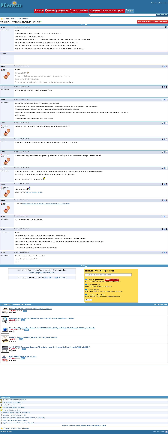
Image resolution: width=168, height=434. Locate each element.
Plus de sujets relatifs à (84, 425)
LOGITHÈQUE (62, 10)
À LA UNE (39, 10)
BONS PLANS (95, 10)
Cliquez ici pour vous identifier (41, 272)
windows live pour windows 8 (12, 405)
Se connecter (163, 3)
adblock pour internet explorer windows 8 (15, 420)
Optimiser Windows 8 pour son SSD (14, 407)
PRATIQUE (50, 10)
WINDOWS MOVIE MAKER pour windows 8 (16, 412)
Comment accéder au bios (34, 192)
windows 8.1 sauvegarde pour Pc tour (14, 415)
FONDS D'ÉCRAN (110, 10)
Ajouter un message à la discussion (152, 22)
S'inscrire (154, 3)
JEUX (121, 10)
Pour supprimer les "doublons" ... (13, 402)
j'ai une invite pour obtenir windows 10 (14, 400)
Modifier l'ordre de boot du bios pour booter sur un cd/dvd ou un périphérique (45, 203)
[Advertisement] (84, 381)
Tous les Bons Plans (160, 304)
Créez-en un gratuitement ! (54, 278)
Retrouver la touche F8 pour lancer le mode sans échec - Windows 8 (24, 418)
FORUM (129, 10)
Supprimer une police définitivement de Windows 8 (18, 423)
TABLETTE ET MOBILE (79, 10)
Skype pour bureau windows (11, 410)
